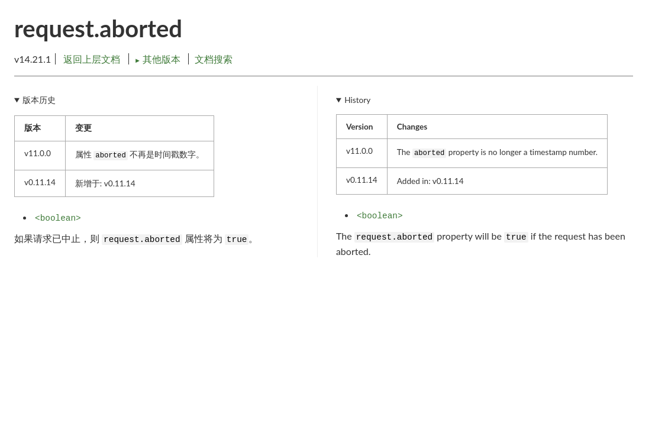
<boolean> (58, 218)
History (357, 100)
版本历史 (39, 100)
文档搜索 (214, 58)
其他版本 (158, 58)
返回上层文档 (91, 58)
